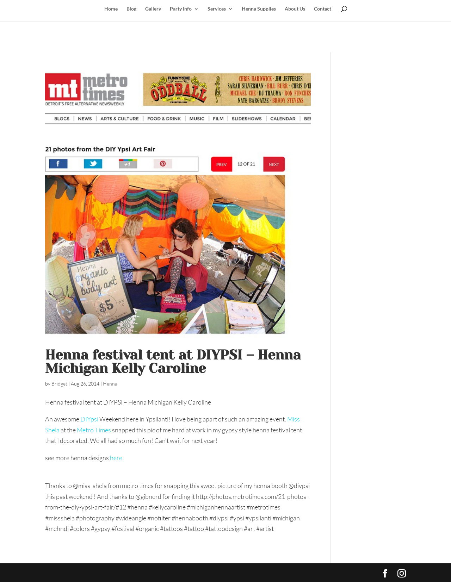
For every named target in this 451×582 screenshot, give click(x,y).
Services (217, 9)
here (116, 458)
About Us (295, 9)
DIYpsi (89, 419)
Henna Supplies (259, 9)
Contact (322, 9)
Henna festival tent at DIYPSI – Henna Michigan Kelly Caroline (173, 361)
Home (111, 9)
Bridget (59, 384)
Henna (110, 384)
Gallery (153, 9)
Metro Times (94, 430)
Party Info (181, 9)
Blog (131, 9)
